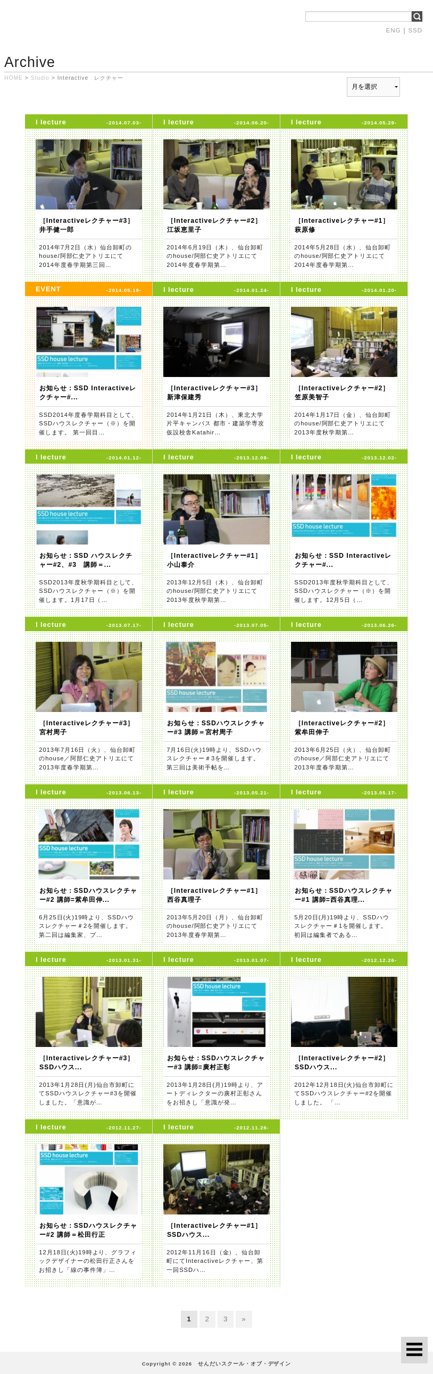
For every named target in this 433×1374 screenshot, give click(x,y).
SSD (415, 30)
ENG (393, 30)
